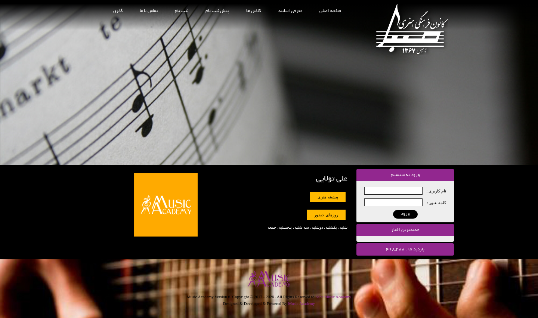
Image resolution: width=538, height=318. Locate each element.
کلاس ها (253, 11)
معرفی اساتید (290, 11)
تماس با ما (149, 11)
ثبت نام (181, 11)
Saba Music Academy (333, 296)
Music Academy (301, 303)
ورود (405, 214)
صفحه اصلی (330, 11)
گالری (118, 11)
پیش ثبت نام (217, 11)
